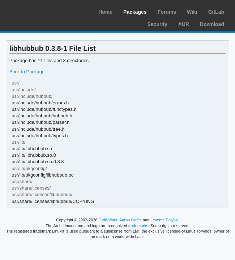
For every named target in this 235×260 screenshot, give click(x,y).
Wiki (192, 12)
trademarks (138, 226)
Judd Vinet (108, 220)
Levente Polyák (164, 220)
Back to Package (26, 71)
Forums (167, 12)
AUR (183, 24)
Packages (135, 12)
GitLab (216, 12)
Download (212, 24)
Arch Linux (39, 11)
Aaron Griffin (130, 220)
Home (105, 12)
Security (157, 24)
